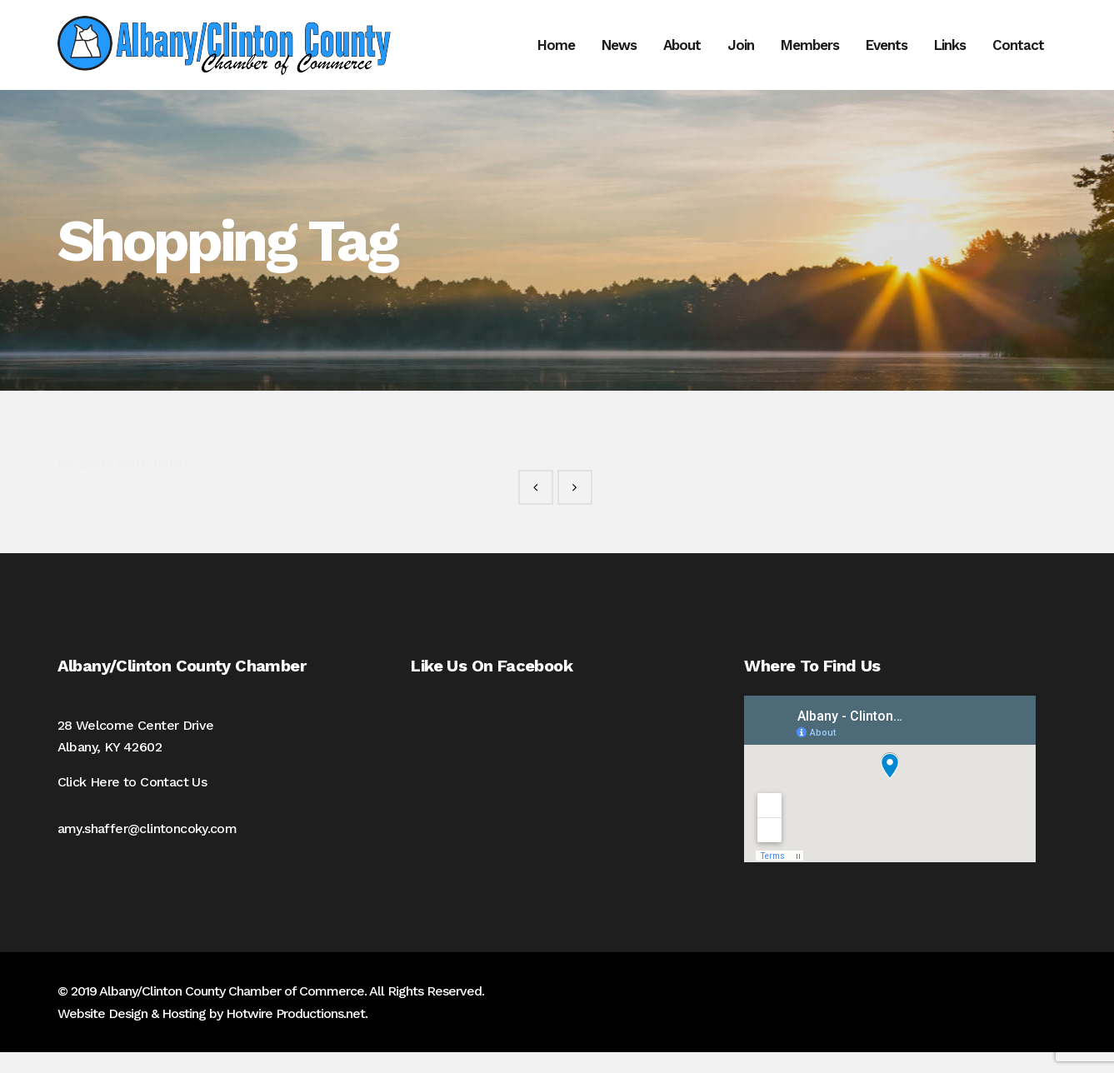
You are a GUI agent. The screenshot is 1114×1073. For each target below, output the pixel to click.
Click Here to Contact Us (132, 803)
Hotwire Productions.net (295, 1034)
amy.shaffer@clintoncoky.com (147, 849)
